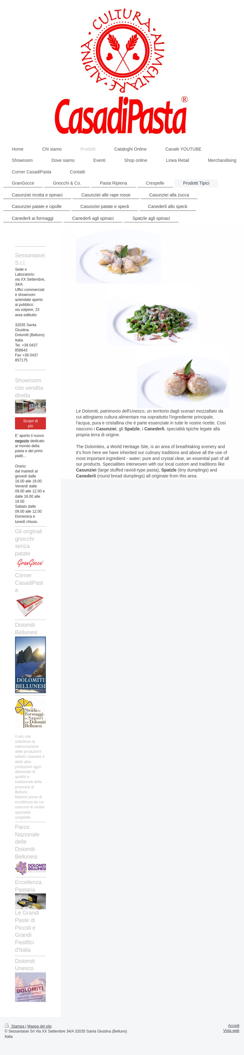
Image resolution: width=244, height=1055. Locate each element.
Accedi (233, 1026)
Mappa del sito (39, 1026)
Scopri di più (30, 423)
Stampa (15, 1026)
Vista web (231, 1030)
